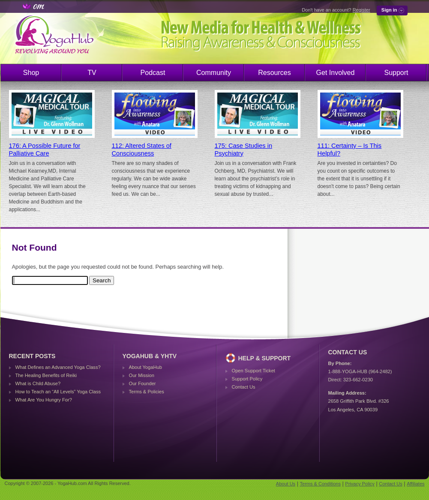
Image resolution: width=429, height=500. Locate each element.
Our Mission (141, 375)
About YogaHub (145, 367)
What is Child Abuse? (38, 383)
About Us (285, 483)
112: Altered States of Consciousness (141, 149)
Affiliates (415, 483)
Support (396, 72)
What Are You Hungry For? (43, 399)
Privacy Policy (359, 483)
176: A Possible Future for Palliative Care (45, 149)
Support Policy (247, 378)
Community (213, 72)
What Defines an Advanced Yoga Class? (58, 367)
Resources (274, 72)
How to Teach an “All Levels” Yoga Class (58, 391)
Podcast (153, 72)
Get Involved (335, 72)
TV (91, 72)
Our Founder (142, 383)
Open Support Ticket (253, 370)
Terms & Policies (146, 391)
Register (361, 9)
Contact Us (243, 386)
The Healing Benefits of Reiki (46, 375)
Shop (31, 72)
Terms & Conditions (320, 483)
